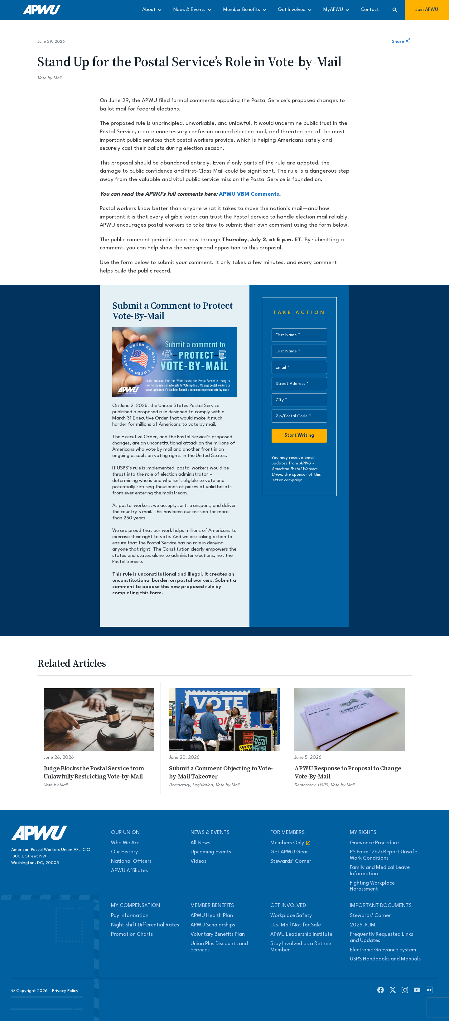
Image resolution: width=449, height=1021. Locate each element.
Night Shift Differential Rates (145, 925)
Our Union (125, 832)
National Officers (131, 861)
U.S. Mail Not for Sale (295, 925)
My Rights (363, 832)
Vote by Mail (49, 78)
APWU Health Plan (212, 915)
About (149, 9)
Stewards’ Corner (290, 861)
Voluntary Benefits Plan (218, 934)
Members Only (290, 843)
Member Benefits (241, 9)
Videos (198, 861)
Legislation (202, 785)
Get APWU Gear (289, 852)
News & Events (189, 9)
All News (200, 843)
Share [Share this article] (402, 42)
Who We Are (125, 843)
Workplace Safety (291, 915)
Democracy (179, 785)
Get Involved (292, 9)
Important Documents (381, 905)
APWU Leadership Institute (301, 934)
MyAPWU (333, 9)
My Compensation (135, 905)
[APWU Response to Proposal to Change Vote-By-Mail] (350, 738)
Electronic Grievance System (383, 950)
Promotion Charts (132, 934)
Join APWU (427, 9)
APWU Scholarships (213, 925)
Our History (124, 852)
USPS (323, 785)
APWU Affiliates (129, 870)
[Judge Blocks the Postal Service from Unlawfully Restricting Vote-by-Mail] (99, 738)
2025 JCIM (362, 925)
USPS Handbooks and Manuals (385, 959)
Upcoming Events (211, 852)
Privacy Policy (65, 991)
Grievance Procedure (374, 843)
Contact (370, 9)
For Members (287, 832)
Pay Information (129, 915)
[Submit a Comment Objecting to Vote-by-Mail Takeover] (224, 738)
